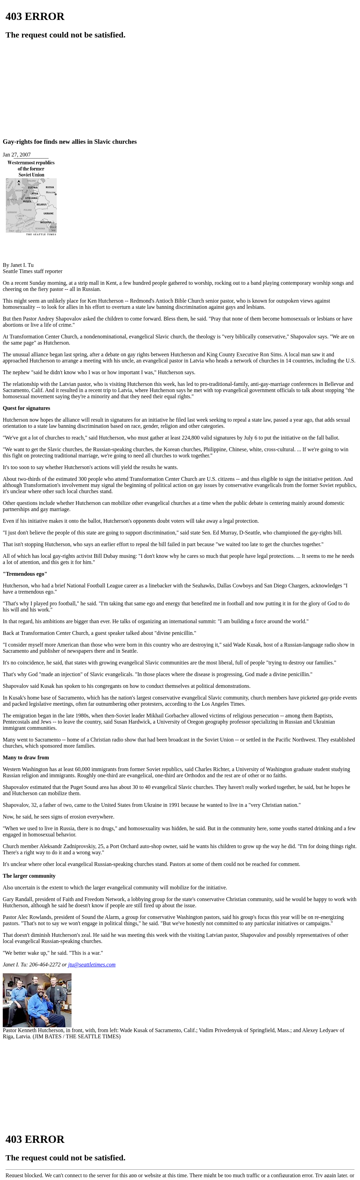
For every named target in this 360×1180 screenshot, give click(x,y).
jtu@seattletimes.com (92, 964)
